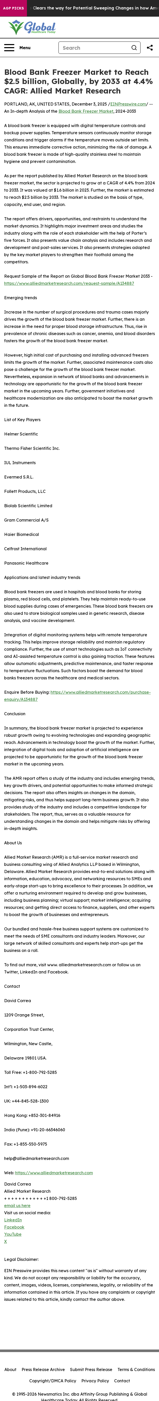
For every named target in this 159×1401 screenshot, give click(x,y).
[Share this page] (150, 48)
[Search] (93, 48)
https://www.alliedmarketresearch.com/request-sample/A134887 (69, 283)
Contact (122, 1380)
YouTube (13, 1234)
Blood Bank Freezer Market (85, 111)
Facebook (14, 1227)
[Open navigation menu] (17, 48)
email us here (17, 1205)
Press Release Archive (43, 1369)
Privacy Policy (95, 1380)
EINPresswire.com (128, 104)
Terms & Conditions (136, 1369)
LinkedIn (13, 1219)
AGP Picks (13, 8)
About (10, 1369)
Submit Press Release (91, 1369)
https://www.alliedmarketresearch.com (54, 1172)
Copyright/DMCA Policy (52, 1380)
